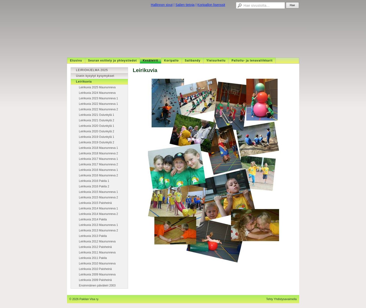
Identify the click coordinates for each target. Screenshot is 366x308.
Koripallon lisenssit (211, 5)
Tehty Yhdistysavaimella (281, 299)
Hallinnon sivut (162, 5)
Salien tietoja (185, 5)
